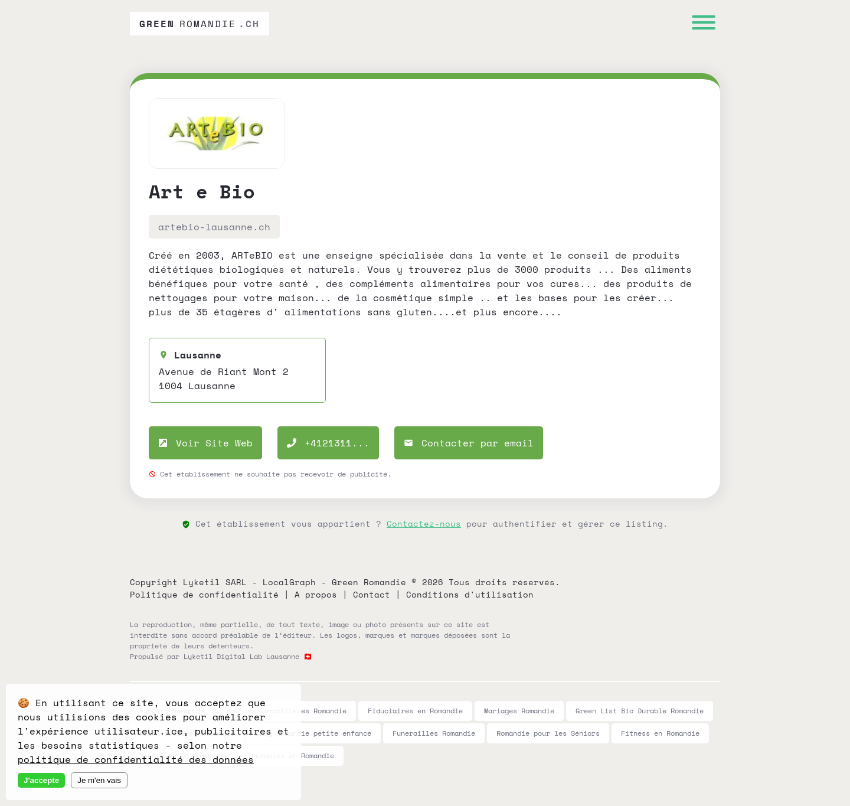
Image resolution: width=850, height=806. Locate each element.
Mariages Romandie (519, 711)
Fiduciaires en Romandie (415, 711)
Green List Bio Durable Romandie (640, 711)
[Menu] (703, 24)
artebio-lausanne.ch (214, 227)
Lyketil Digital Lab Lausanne (241, 656)
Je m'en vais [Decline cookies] (99, 780)
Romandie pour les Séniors (548, 733)
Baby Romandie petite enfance (313, 733)
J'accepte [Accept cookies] (41, 780)
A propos (316, 594)
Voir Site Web (205, 443)
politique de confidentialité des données (136, 759)
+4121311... (328, 443)
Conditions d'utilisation (470, 594)
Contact (371, 594)
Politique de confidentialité (204, 594)
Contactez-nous (424, 523)
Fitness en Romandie (660, 733)
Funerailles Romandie (434, 733)
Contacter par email (469, 443)
